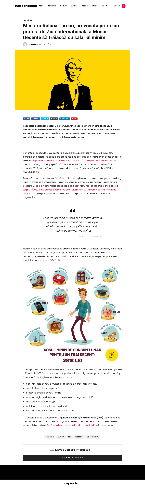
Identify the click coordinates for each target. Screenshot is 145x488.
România (52, 6)
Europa (74, 6)
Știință (85, 6)
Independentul (26, 6)
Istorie (95, 6)
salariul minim (93, 437)
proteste (79, 437)
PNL (69, 437)
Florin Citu (49, 437)
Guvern (61, 437)
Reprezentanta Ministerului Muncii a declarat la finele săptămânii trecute (72, 160)
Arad (41, 6)
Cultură (63, 6)
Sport (104, 6)
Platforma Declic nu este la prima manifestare (72, 425)
